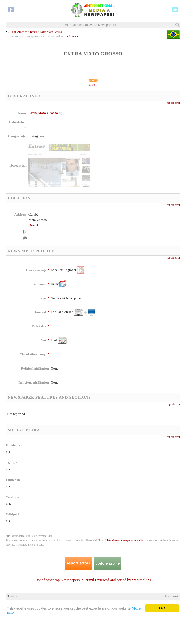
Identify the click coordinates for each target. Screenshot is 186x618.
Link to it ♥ (72, 36)
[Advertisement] (130, 139)
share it (93, 84)
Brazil (33, 32)
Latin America (18, 32)
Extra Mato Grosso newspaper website (120, 540)
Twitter (12, 596)
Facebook (172, 596)
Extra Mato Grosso (51, 32)
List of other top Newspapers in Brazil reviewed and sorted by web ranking (93, 580)
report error (173, 102)
